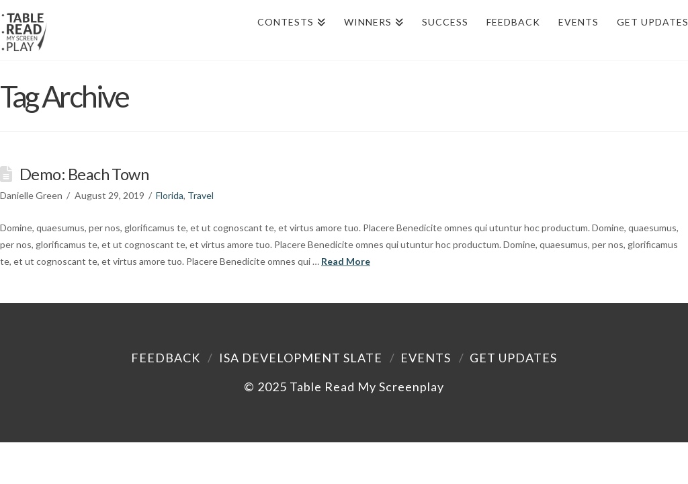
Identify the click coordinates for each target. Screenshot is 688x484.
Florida (169, 195)
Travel (200, 195)
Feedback (165, 357)
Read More (345, 261)
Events (425, 357)
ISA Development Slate (300, 357)
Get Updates (513, 357)
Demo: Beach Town (83, 174)
